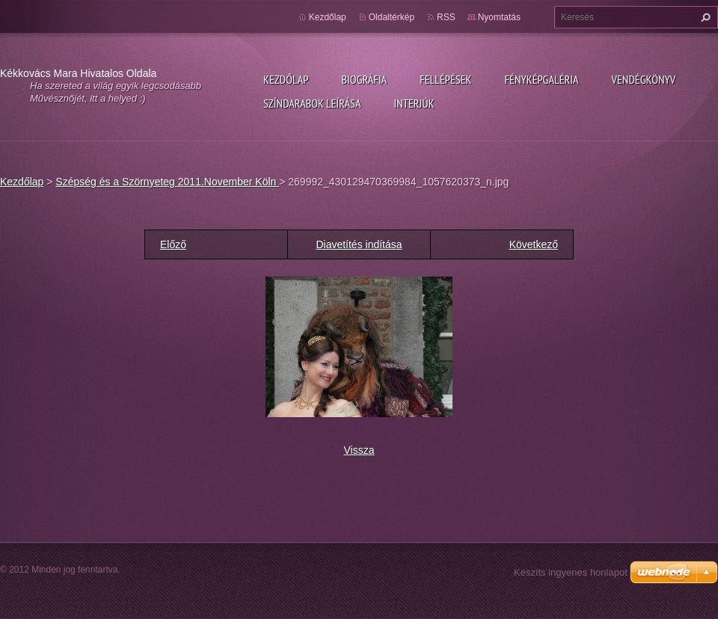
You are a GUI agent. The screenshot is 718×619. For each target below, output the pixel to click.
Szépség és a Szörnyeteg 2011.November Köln (167, 182)
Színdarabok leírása (311, 103)
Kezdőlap (285, 79)
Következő (533, 244)
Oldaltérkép (391, 17)
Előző (173, 244)
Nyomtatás (499, 17)
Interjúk (413, 103)
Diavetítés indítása (359, 244)
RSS (446, 17)
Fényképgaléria (542, 79)
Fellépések (445, 79)
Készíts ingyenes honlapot (571, 572)
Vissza (359, 450)
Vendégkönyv (644, 79)
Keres (704, 17)
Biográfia (364, 79)
